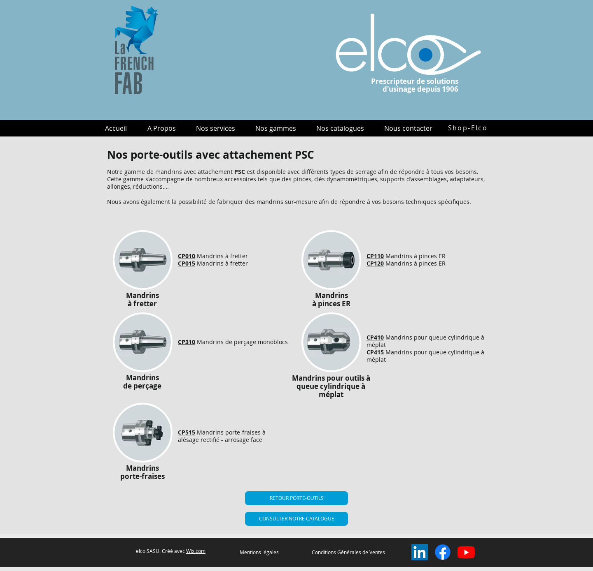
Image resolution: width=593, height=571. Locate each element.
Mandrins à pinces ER (415, 256)
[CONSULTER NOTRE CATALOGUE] (296, 519)
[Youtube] (466, 552)
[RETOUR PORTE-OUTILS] (296, 498)
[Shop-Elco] (468, 128)
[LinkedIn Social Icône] (419, 552)
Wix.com (195, 551)
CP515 (186, 432)
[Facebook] (442, 552)
